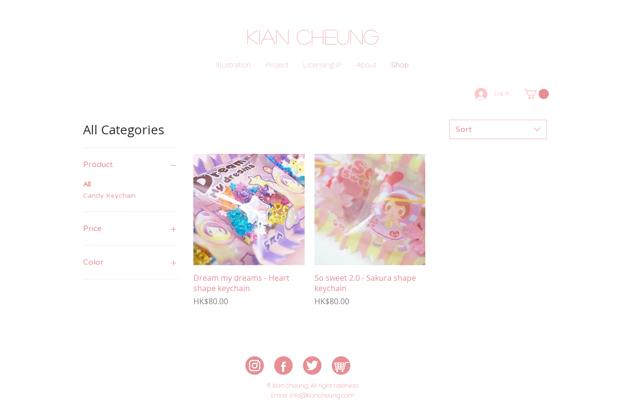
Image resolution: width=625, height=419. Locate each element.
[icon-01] (255, 365)
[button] (536, 94)
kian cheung (313, 36)
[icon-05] (341, 365)
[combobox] (498, 129)
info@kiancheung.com (322, 395)
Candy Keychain (109, 195)
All (87, 184)
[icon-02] (283, 365)
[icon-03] (312, 365)
